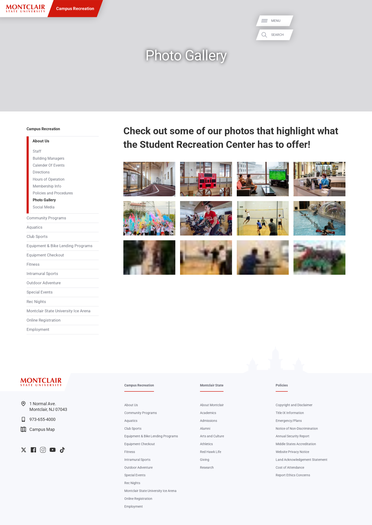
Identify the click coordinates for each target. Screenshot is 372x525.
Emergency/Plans (289, 421)
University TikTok (62, 450)
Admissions (208, 421)
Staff (37, 151)
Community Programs (46, 218)
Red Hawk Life (210, 452)
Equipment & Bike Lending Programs (60, 245)
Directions (41, 172)
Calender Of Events (49, 165)
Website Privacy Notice (292, 452)
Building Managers (48, 158)
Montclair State (211, 385)
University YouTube (53, 450)
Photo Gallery (44, 200)
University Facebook (33, 450)
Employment (38, 329)
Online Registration (43, 320)
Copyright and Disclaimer (294, 405)
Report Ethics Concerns (293, 475)
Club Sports (37, 236)
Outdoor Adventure (44, 282)
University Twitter (24, 450)
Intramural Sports (42, 273)
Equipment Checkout (45, 255)
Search (360, 35)
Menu (358, 21)
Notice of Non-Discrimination (297, 428)
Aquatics (34, 227)
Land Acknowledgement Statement (301, 460)
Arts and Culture (212, 436)
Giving (204, 460)
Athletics (206, 444)
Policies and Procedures (53, 193)
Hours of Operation (49, 179)
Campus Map (38, 429)
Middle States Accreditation (296, 444)
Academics (208, 413)
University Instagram (43, 450)
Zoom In (164, 166)
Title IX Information (290, 413)
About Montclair (212, 405)
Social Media (44, 207)
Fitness (33, 264)
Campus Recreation (75, 8)
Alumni (205, 428)
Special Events (40, 292)
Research (207, 467)
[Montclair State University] (25, 8)
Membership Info (47, 186)
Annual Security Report (292, 436)
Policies (282, 385)
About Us (41, 141)
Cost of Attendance (290, 467)
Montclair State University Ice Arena (58, 310)
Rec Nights (36, 301)
